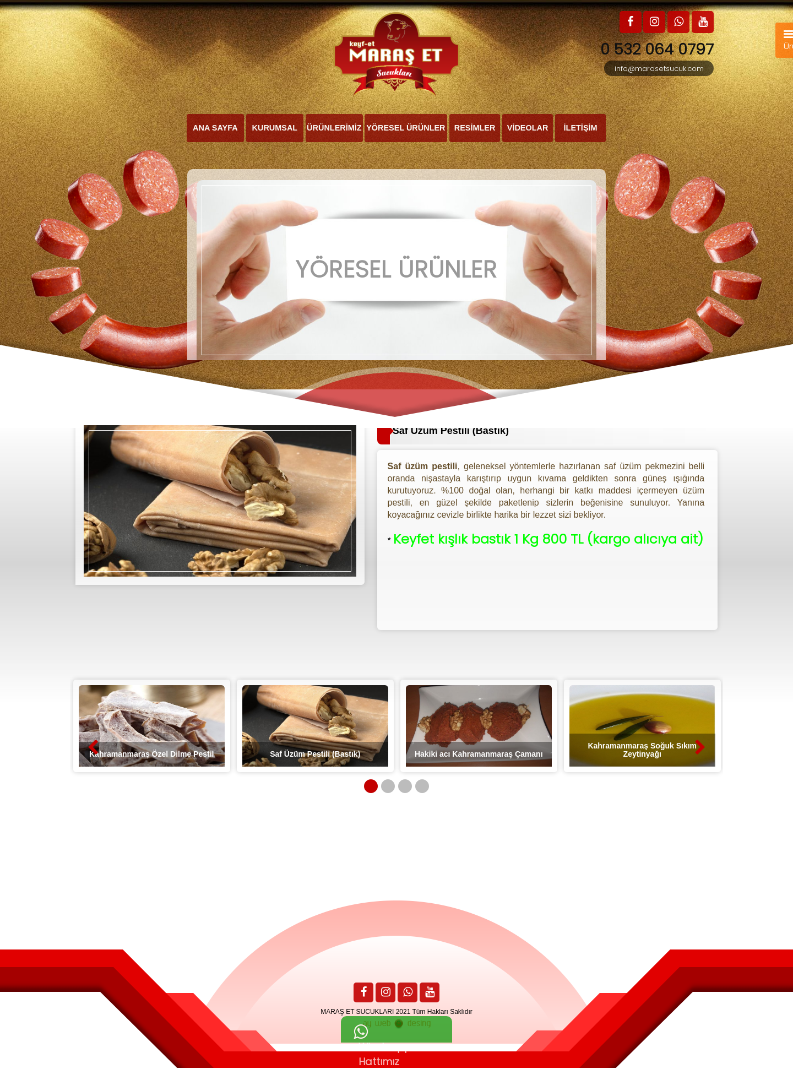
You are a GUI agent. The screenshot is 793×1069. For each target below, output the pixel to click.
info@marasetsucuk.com (659, 68)
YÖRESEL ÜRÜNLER (406, 128)
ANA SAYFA (215, 128)
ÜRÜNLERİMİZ (333, 128)
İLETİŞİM (580, 128)
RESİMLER (475, 128)
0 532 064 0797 (656, 49)
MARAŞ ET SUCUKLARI (357, 1013)
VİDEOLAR (527, 128)
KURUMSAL (275, 128)
